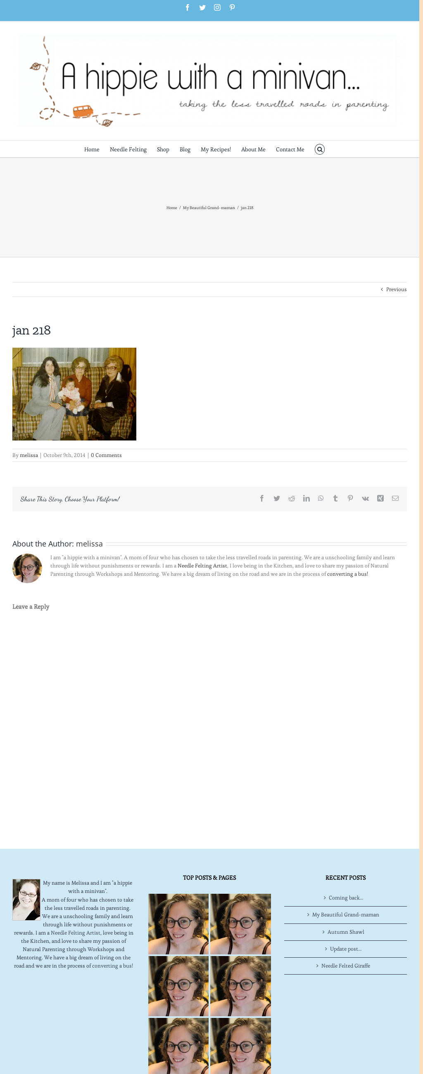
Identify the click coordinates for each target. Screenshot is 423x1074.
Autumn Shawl (346, 931)
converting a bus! (347, 573)
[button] (320, 149)
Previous (396, 289)
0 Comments (106, 455)
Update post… (345, 948)
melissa (29, 455)
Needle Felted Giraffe (345, 965)
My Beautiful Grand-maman (345, 914)
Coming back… (346, 897)
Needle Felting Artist (202, 565)
